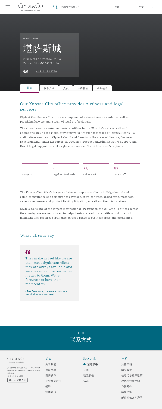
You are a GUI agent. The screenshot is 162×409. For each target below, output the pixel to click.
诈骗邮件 (126, 386)
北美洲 (35, 38)
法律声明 (126, 364)
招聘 (48, 386)
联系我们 (88, 375)
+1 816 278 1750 (46, 71)
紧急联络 (92, 364)
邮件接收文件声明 (132, 397)
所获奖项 (50, 369)
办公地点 (27, 38)
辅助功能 (126, 392)
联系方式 (49, 88)
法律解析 (83, 88)
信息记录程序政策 (132, 375)
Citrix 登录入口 (17, 380)
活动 (86, 381)
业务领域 (102, 88)
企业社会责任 (53, 380)
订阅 (86, 370)
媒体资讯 (50, 392)
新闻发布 (50, 375)
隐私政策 (126, 369)
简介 (29, 87)
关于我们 (50, 364)
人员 (66, 88)
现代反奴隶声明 (130, 380)
